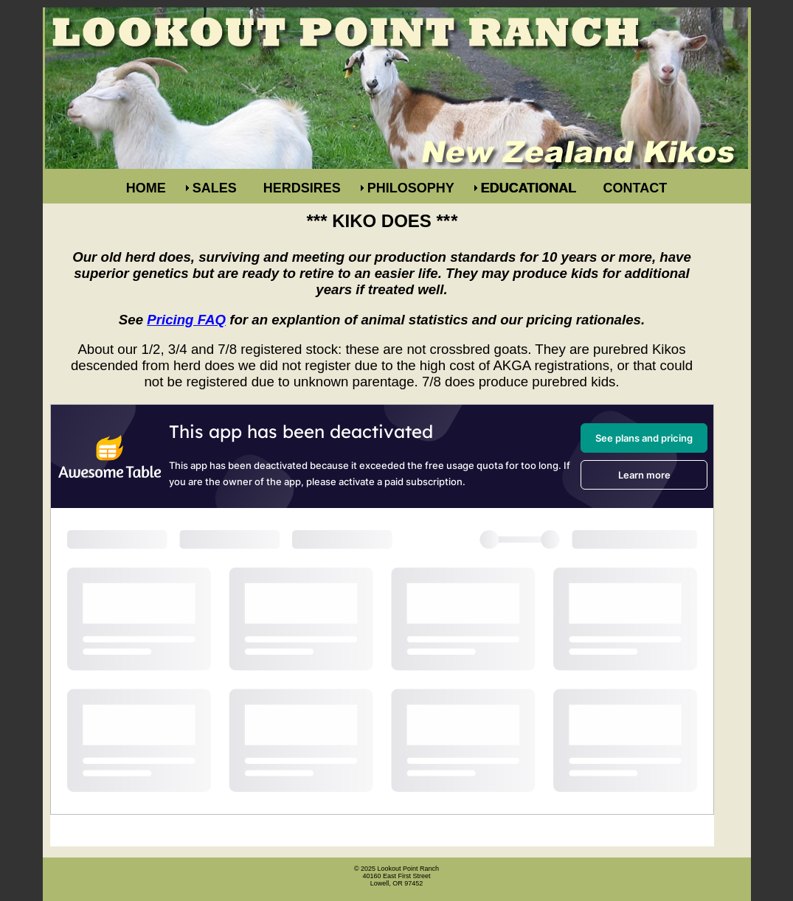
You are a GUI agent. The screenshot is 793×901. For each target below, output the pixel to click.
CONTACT (635, 188)
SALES (215, 188)
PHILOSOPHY (410, 188)
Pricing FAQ (186, 319)
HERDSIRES (302, 188)
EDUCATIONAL (529, 188)
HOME (146, 188)
